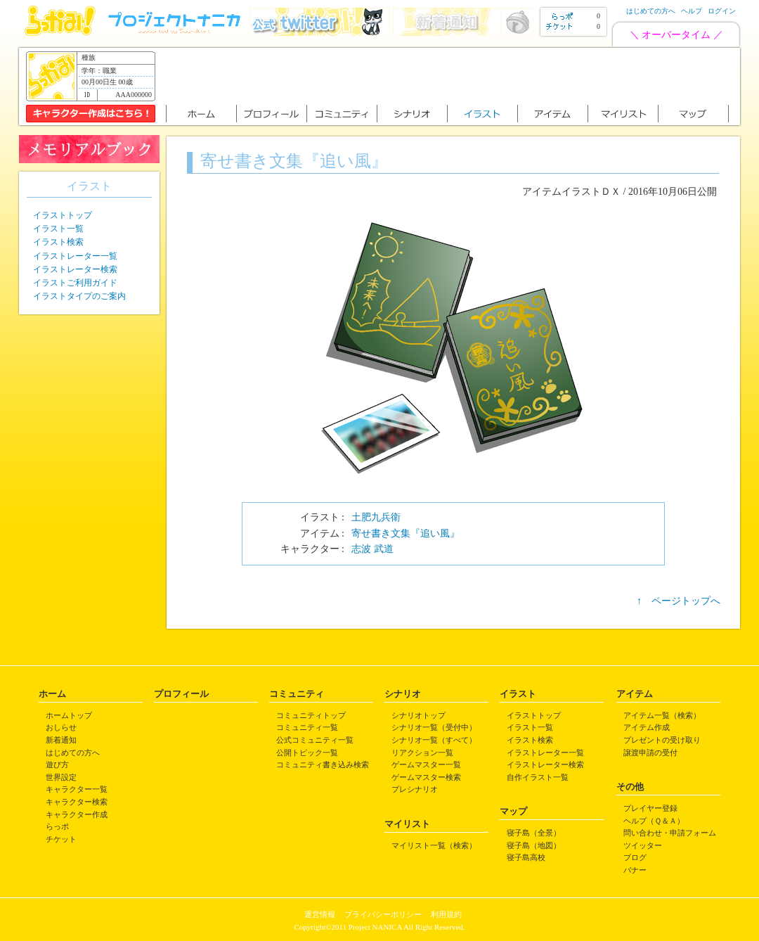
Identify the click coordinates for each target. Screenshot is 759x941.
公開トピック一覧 (307, 752)
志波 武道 (372, 549)
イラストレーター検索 (75, 269)
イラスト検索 (58, 242)
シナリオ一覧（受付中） (433, 727)
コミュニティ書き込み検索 (322, 764)
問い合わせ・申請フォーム (669, 832)
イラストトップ (62, 215)
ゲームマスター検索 (426, 777)
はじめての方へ (650, 11)
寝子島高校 (526, 857)
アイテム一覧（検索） (662, 715)
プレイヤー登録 (650, 808)
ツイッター (642, 845)
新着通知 (61, 740)
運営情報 (319, 914)
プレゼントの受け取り (662, 740)
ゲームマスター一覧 (426, 764)
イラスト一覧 (58, 228)
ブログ (635, 857)
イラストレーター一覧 (75, 256)
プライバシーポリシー (383, 914)
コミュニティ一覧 (307, 727)
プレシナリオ (414, 789)
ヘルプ (691, 11)
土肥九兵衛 (376, 517)
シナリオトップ (418, 715)
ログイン (722, 11)
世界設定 (61, 777)
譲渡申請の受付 (650, 752)
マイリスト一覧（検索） (433, 845)
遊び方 (57, 764)
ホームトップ (69, 715)
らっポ (57, 826)
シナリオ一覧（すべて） (433, 740)
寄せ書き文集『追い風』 (405, 533)
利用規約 (446, 914)
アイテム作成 (646, 727)
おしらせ (61, 727)
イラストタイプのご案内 (79, 296)
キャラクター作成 (77, 814)
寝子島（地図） (534, 845)
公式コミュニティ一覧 (314, 740)
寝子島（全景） (534, 832)
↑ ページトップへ (678, 601)
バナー (635, 870)
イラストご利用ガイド (75, 283)
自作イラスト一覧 (538, 777)
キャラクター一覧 (77, 789)
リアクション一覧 (422, 752)
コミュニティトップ (311, 715)
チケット (61, 839)
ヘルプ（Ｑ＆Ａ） (654, 821)
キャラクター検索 (77, 802)
